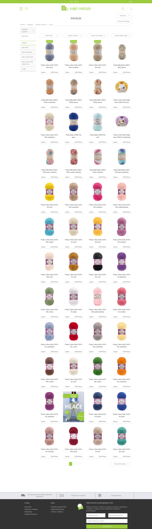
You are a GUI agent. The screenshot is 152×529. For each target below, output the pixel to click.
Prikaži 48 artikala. (123, 23)
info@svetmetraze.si (31, 515)
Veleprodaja (28, 513)
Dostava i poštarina (57, 513)
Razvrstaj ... (123, 17)
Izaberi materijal (73, 37)
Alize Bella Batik (27, 53)
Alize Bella (25, 49)
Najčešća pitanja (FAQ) (58, 508)
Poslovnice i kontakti (31, 510)
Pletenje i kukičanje (40, 25)
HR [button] (130, 2)
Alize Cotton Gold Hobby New (27, 64)
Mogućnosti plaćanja (57, 510)
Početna (22, 25)
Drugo (24, 70)
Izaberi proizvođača (97, 37)
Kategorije (30, 25)
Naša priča (28, 508)
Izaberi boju (49, 37)
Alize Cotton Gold (27, 58)
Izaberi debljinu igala (121, 37)
